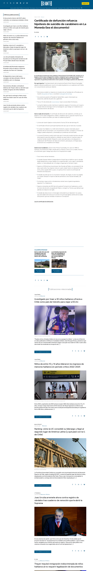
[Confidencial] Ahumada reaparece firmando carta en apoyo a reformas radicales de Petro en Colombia (14, 68)
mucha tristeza (56, 101)
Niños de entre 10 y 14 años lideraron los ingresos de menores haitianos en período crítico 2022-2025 (15, 37)
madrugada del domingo (67, 93)
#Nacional (42, 16)
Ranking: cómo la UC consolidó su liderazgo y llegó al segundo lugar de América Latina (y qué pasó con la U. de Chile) (59, 436)
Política (21, 7)
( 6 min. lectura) (43, 354)
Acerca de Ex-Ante (14, 7)
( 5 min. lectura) (43, 490)
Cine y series (66, 7)
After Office (72, 7)
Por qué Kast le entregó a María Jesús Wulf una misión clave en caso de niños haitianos (15, 97)
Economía (26, 7)
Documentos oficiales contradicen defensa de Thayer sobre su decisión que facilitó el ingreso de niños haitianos (15, 87)
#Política (48, 499)
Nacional (48, 7)
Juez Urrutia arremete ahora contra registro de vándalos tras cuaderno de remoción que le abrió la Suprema (15, 106)
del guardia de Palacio (48, 93)
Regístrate (85, 3)
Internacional (53, 7)
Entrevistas (42, 7)
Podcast (78, 7)
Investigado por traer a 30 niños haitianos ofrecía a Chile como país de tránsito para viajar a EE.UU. (15, 27)
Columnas (60, 7)
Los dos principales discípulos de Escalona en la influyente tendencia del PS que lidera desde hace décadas (15, 58)
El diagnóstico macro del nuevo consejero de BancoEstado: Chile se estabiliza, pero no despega (14, 77)
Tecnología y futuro (34, 7)
